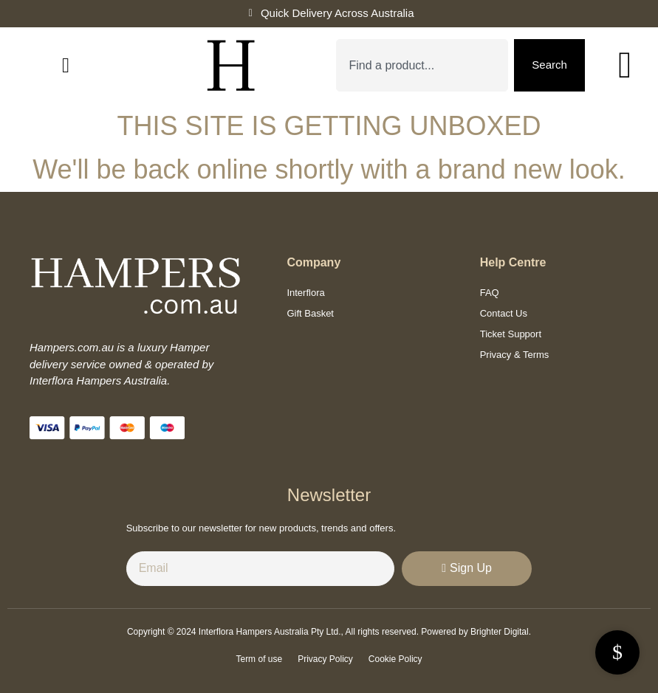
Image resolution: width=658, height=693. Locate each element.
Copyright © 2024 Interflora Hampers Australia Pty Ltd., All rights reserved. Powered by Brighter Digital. (329, 632)
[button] (66, 65)
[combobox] (422, 65)
